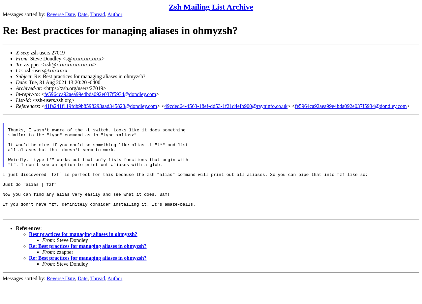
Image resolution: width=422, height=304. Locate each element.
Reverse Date (61, 14)
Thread (97, 14)
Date (83, 14)
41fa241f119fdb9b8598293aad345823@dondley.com (101, 106)
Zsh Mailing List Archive (211, 7)
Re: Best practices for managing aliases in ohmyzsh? (88, 266)
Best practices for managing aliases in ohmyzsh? (83, 254)
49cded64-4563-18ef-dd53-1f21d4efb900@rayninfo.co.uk (226, 106)
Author (114, 14)
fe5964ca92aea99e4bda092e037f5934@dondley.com (100, 94)
